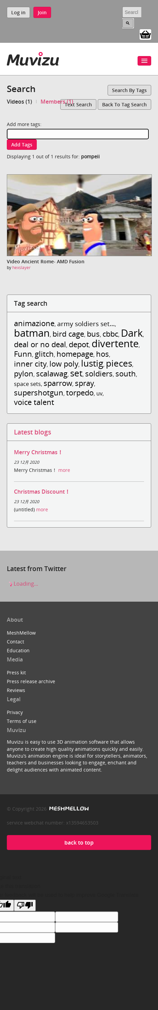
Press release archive (31, 681)
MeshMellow (21, 633)
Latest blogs (32, 432)
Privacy (15, 712)
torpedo (80, 392)
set (76, 373)
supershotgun (38, 392)
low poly (63, 363)
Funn (23, 354)
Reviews (16, 690)
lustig (92, 363)
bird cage (68, 334)
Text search (78, 104)
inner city (30, 363)
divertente (115, 343)
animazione (34, 323)
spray (84, 383)
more (64, 470)
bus (93, 334)
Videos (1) (19, 101)
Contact (15, 641)
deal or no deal (40, 344)
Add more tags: (24, 124)
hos (102, 354)
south (125, 373)
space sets (27, 384)
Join (42, 12)
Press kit (16, 672)
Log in (18, 12)
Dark (132, 332)
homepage (75, 354)
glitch (44, 354)
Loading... (22, 583)
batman (32, 332)
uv (99, 393)
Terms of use (21, 721)
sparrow (58, 383)
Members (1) (57, 101)
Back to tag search (124, 104)
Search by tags (129, 90)
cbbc (110, 334)
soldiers (99, 373)
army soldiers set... (86, 323)
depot (79, 344)
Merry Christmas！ (38, 452)
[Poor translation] (25, 905)
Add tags (21, 144)
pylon (23, 373)
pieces (119, 363)
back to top (79, 842)
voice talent (34, 402)
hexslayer (21, 267)
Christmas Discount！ (42, 491)
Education (18, 650)
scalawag (51, 373)
